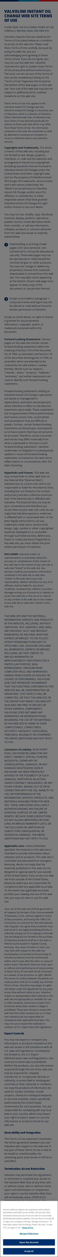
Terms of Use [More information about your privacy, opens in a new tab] (27, 1227)
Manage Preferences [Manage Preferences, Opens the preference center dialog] (29, 1233)
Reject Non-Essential (29, 1242)
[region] (29, 1229)
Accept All (29, 1251)
